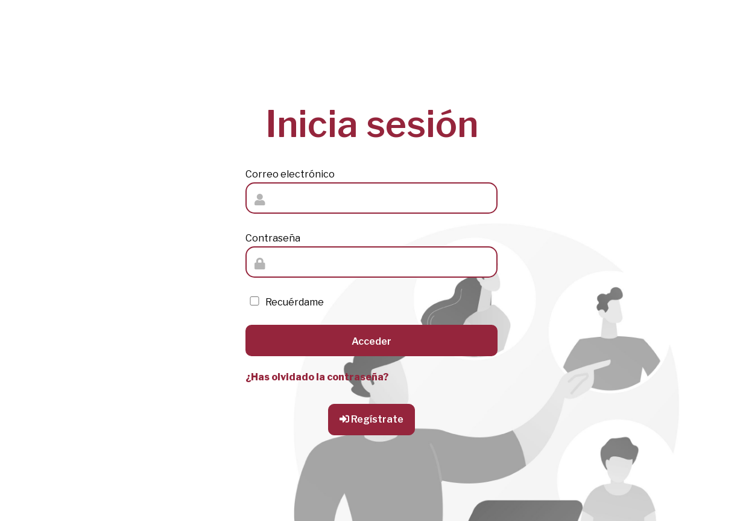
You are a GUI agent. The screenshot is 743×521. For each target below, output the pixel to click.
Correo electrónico (290, 174)
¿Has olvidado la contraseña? (316, 377)
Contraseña (272, 238)
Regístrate (371, 419)
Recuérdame (284, 302)
